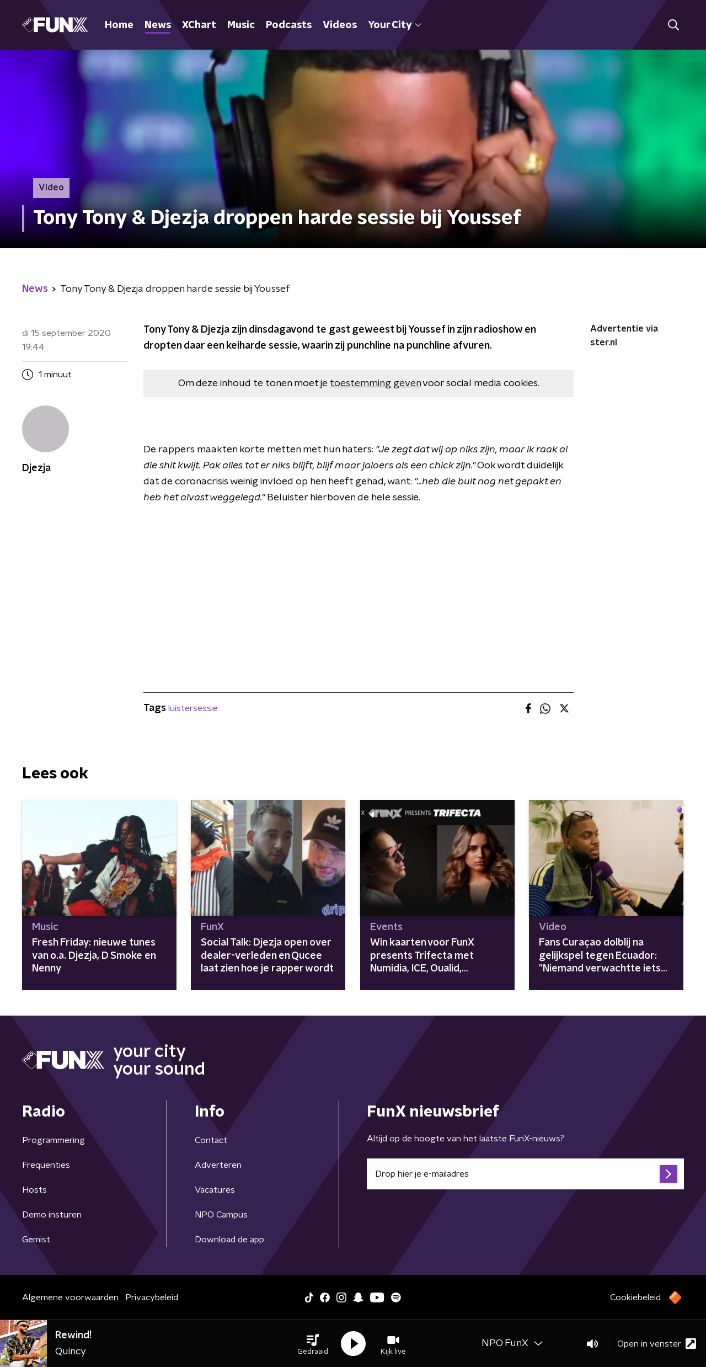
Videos (340, 25)
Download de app (229, 1239)
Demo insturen (52, 1214)
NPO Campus (221, 1214)
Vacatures (215, 1190)
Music (241, 25)
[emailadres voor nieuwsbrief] (525, 1173)
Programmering (53, 1140)
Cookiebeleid (635, 1297)
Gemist (36, 1239)
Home (119, 25)
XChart (199, 25)
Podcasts (289, 25)
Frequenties (46, 1165)
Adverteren (218, 1165)
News (158, 25)
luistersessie (193, 708)
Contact (211, 1140)
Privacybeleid (151, 1297)
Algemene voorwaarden (70, 1297)
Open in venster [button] (656, 1343)
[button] (312, 1343)
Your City (394, 25)
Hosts (34, 1190)
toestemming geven (375, 383)
